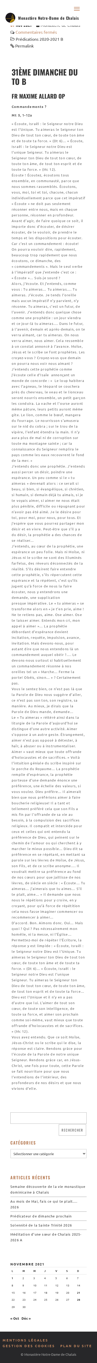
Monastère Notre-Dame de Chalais (48, 18)
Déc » (26, 1318)
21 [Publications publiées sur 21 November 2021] (78, 1292)
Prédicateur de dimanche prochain (41, 1216)
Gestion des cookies (29, 1346)
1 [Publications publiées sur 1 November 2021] (12, 1278)
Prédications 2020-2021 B (39, 39)
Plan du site (76, 1346)
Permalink (24, 45)
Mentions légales (25, 1340)
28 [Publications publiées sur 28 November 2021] (78, 1300)
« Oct (14, 1318)
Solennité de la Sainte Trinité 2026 (41, 1225)
